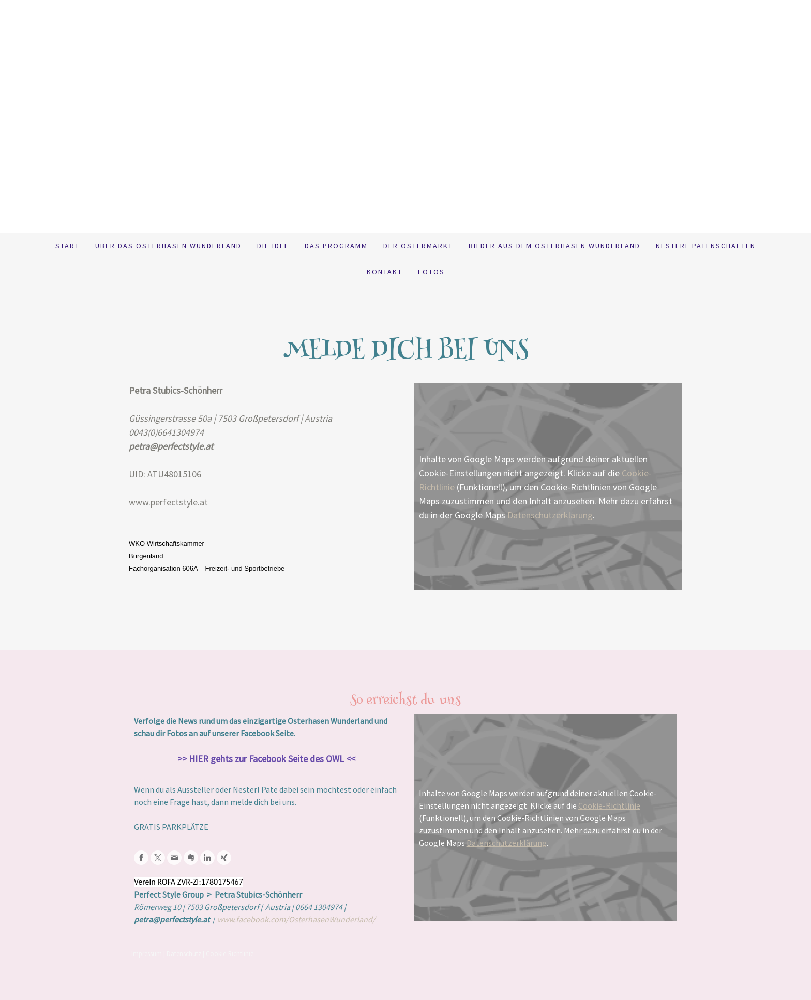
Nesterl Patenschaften (706, 245)
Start (67, 245)
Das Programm (336, 245)
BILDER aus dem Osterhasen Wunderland (554, 245)
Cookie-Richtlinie (609, 805)
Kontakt (384, 271)
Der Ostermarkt (418, 245)
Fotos (431, 271)
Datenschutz (184, 953)
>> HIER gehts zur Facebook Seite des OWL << (266, 759)
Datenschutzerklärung (550, 515)
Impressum (146, 953)
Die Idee (273, 245)
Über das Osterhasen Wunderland (168, 245)
